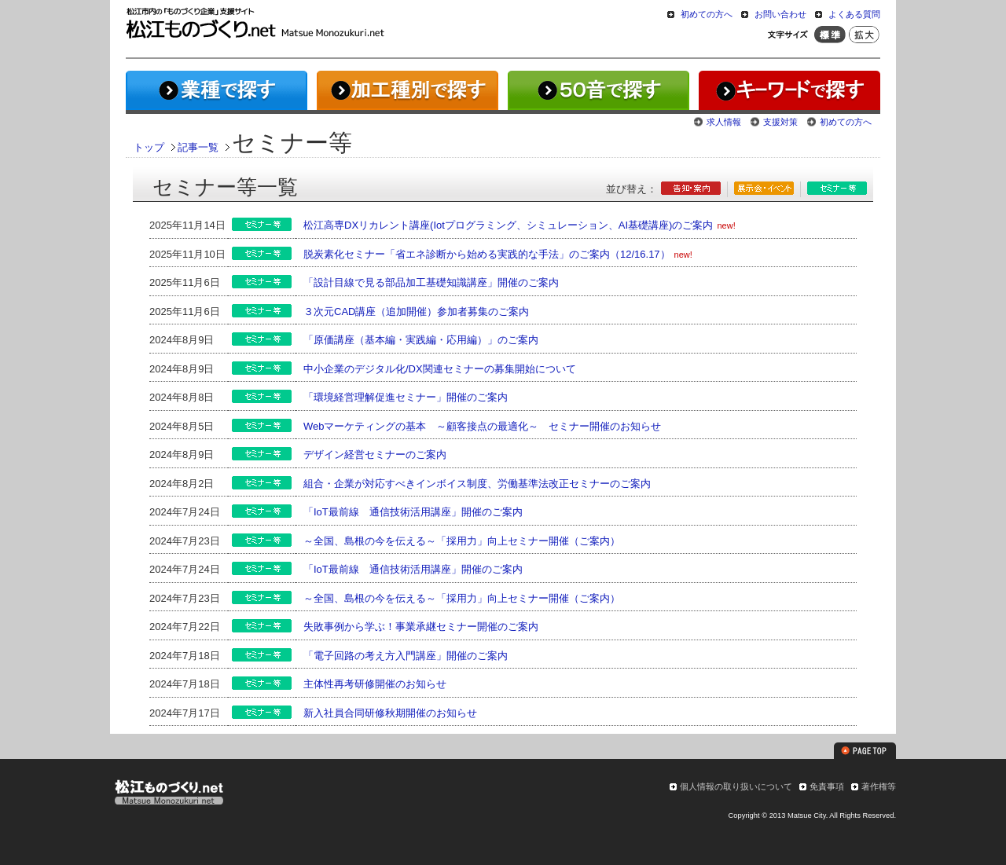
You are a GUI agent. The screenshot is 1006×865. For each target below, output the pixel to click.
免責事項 (827, 786)
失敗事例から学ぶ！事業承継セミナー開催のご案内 (420, 626)
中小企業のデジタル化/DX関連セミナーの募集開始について (439, 369)
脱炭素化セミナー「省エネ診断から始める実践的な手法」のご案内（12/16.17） (486, 254)
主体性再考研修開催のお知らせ (374, 684)
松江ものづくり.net (168, 794)
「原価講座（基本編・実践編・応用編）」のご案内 (420, 340)
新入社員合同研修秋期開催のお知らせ (390, 713)
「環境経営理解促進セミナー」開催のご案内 (405, 397)
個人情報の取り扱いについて (736, 786)
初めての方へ (706, 14)
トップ (149, 147)
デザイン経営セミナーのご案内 (374, 454)
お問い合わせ (780, 14)
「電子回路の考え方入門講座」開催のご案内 (405, 656)
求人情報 (724, 121)
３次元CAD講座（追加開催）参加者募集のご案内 (416, 311)
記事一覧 (198, 147)
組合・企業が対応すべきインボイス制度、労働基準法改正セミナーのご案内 (477, 483)
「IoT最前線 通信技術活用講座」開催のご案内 (413, 512)
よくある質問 (854, 14)
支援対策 (780, 121)
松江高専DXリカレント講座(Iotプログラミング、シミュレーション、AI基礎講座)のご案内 (508, 225)
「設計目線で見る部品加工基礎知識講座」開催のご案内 (431, 282)
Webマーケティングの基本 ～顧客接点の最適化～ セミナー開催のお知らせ (482, 426)
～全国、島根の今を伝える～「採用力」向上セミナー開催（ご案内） (461, 541)
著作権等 (878, 786)
